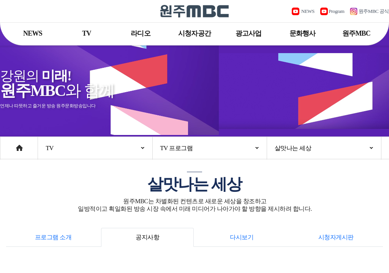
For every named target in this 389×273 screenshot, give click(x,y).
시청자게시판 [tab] (336, 237)
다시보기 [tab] (241, 237)
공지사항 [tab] (147, 237)
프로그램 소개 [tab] (53, 237)
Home (7, 144)
